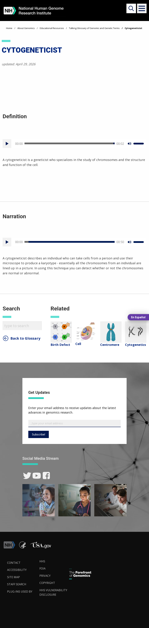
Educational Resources (52, 28)
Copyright (47, 583)
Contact (13, 563)
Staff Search (16, 584)
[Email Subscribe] (74, 423)
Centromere (109, 345)
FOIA (42, 568)
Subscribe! (38, 434)
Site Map (13, 577)
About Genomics (26, 28)
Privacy (45, 576)
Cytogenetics (135, 345)
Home (9, 28)
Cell (78, 344)
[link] (27, 475)
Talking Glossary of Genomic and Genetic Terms (94, 28)
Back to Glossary (25, 338)
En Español (138, 317)
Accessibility (17, 570)
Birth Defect (60, 345)
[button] (140, 8)
